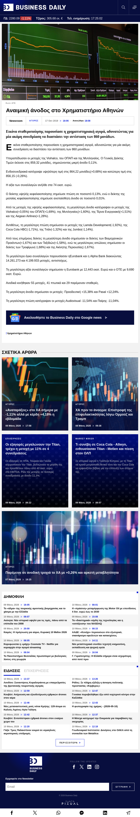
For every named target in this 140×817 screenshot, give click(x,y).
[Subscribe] (122, 787)
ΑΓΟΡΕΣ (33, 121)
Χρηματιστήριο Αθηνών (19, 333)
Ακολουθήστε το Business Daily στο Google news (58, 317)
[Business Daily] (36, 764)
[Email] (57, 787)
